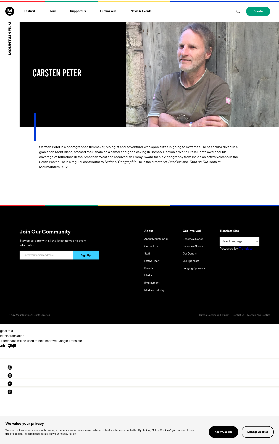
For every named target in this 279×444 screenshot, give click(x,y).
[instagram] (9, 375)
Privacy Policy (67, 434)
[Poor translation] (12, 346)
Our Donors (190, 254)
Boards (148, 268)
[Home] (9, 31)
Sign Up (86, 256)
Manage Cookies (257, 432)
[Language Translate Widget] (239, 241)
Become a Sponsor (194, 246)
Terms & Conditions (209, 315)
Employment (151, 283)
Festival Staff (151, 261)
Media (148, 276)
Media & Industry (154, 290)
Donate (258, 11)
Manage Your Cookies (258, 315)
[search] (238, 11)
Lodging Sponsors (194, 268)
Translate (246, 249)
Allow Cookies (223, 432)
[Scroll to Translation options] (9, 367)
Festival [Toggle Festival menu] (29, 11)
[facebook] (9, 383)
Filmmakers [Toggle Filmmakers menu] (108, 11)
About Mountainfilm (156, 239)
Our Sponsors (191, 261)
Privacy (225, 315)
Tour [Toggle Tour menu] (52, 11)
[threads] (9, 392)
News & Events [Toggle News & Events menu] (141, 11)
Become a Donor (193, 239)
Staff (147, 254)
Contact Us (151, 246)
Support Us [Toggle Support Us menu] (78, 11)
